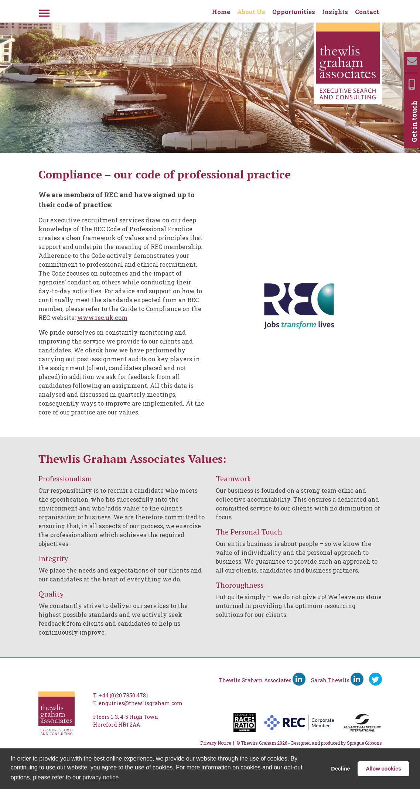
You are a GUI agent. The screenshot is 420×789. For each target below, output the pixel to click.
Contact (367, 12)
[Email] (412, 61)
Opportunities (293, 12)
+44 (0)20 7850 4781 (123, 695)
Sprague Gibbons (364, 743)
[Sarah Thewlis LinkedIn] (357, 679)
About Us (251, 12)
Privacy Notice (215, 743)
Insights (335, 12)
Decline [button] (340, 769)
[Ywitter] (375, 679)
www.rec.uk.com (102, 317)
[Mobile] (412, 84)
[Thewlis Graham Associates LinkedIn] (299, 679)
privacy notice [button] (101, 777)
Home (221, 12)
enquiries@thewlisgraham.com (141, 703)
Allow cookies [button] (383, 769)
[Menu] (43, 11)
